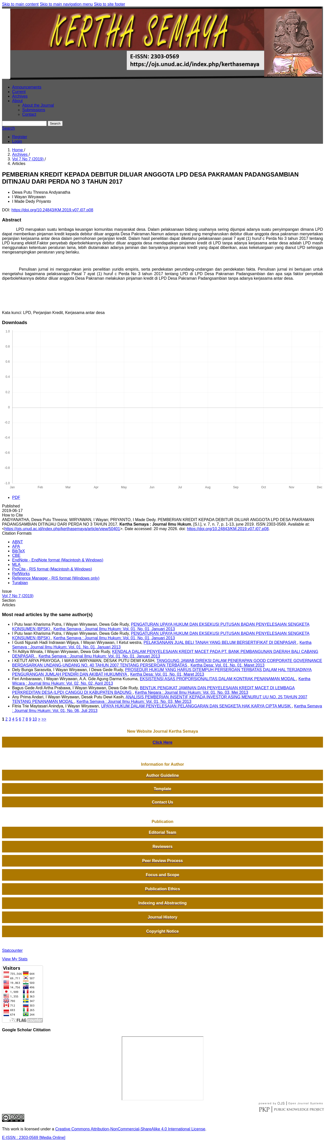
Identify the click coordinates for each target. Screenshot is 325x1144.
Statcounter (12, 950)
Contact (29, 114)
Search (55, 123)
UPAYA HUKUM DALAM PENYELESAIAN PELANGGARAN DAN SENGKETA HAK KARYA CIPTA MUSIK (196, 706)
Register (19, 137)
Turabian (20, 583)
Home (18, 150)
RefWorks (21, 573)
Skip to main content (20, 4)
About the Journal (38, 105)
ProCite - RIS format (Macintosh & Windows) (52, 569)
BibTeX (18, 551)
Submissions (33, 110)
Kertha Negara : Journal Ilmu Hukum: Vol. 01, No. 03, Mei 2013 (191, 692)
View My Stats (15, 959)
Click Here (162, 742)
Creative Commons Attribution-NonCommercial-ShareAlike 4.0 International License (130, 1129)
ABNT (17, 542)
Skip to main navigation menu (66, 4)
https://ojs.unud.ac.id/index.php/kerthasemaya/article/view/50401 (62, 529)
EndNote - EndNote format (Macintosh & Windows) (57, 560)
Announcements (26, 87)
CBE (16, 555)
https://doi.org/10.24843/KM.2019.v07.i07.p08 (52, 210)
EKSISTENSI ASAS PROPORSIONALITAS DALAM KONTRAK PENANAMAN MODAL (218, 679)
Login (17, 141)
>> (43, 719)
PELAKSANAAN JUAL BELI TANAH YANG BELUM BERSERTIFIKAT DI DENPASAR (220, 642)
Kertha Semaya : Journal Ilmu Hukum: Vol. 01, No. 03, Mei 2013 (134, 701)
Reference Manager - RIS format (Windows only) (55, 578)
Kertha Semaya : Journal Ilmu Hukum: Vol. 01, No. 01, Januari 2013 (114, 629)
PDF (16, 497)
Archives (20, 96)
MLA (16, 564)
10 (34, 719)
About (17, 101)
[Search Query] (24, 123)
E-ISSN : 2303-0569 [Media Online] (33, 1137)
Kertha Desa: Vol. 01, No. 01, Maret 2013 (228, 665)
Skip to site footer (109, 4)
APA (16, 546)
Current (19, 92)
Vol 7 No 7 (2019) (28, 159)
